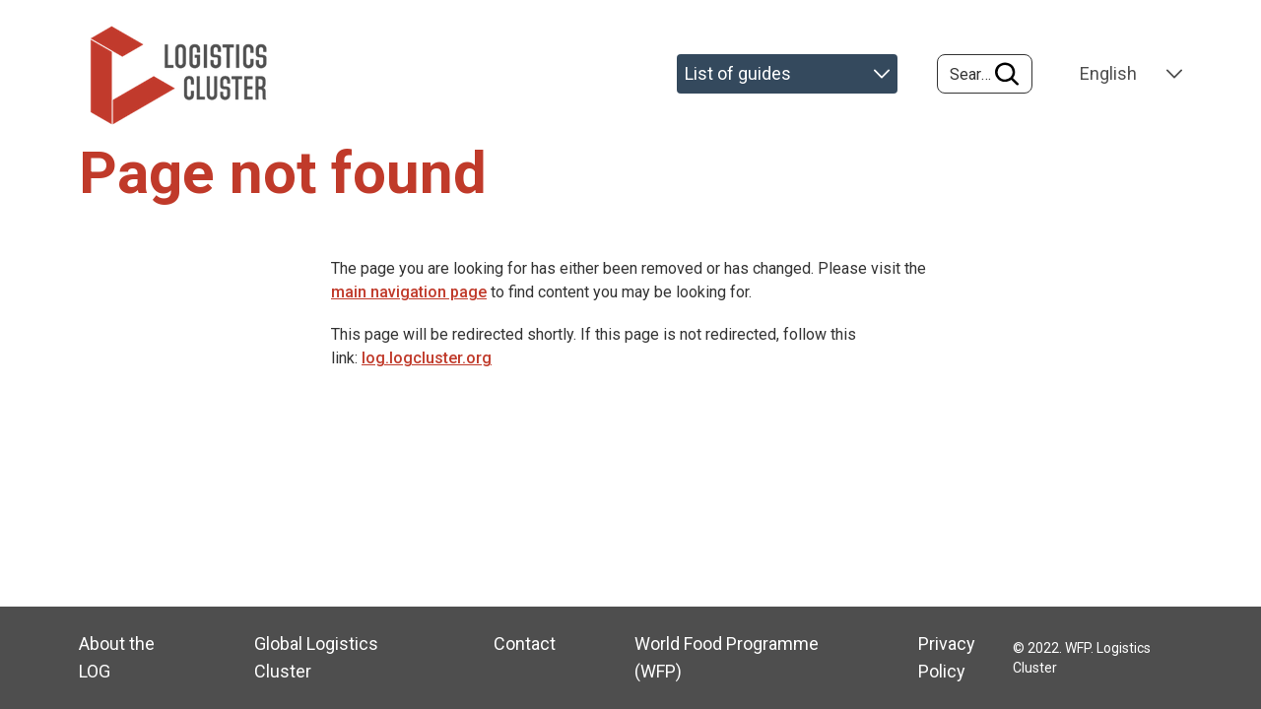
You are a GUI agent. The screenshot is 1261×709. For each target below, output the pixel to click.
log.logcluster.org (427, 358)
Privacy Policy (946, 657)
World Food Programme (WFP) (726, 657)
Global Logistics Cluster (316, 657)
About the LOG (117, 657)
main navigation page (409, 292)
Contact (525, 643)
